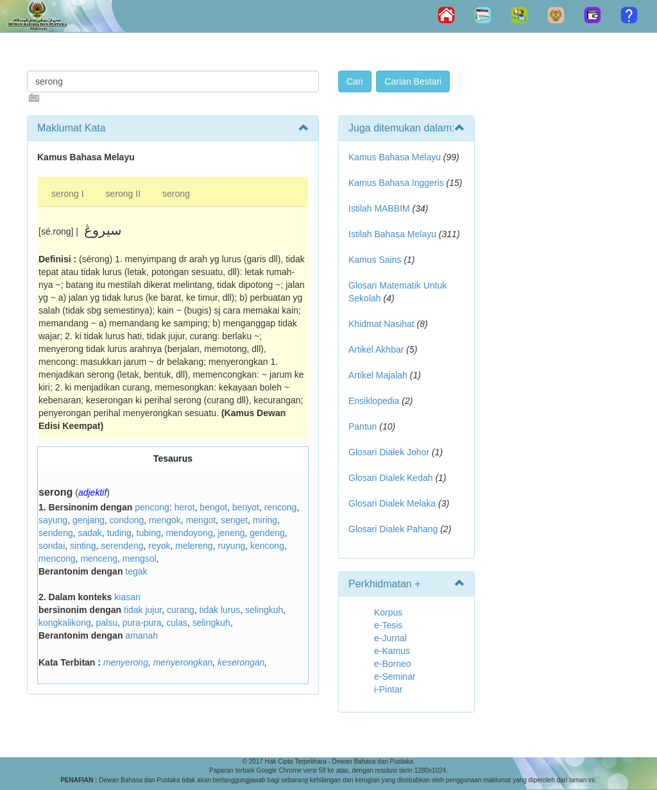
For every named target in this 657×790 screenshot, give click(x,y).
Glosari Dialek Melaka (392, 503)
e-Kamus (392, 651)
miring (265, 520)
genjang (89, 520)
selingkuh (264, 610)
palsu (106, 623)
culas (176, 623)
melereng (193, 546)
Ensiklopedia (373, 401)
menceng (98, 558)
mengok (165, 520)
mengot (201, 520)
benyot (245, 507)
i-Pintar (388, 689)
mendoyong (189, 533)
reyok (159, 546)
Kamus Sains (374, 260)
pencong (152, 507)
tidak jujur (143, 610)
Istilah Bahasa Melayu (392, 234)
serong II (123, 194)
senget (234, 520)
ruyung (231, 546)
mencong (57, 558)
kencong (267, 546)
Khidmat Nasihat (381, 324)
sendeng (55, 533)
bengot (213, 507)
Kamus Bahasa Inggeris (396, 183)
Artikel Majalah (377, 375)
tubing (149, 533)
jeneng (231, 533)
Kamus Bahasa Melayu (395, 157)
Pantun (362, 426)
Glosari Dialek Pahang (393, 529)
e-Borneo (392, 664)
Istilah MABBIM (379, 208)
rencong (280, 507)
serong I (67, 194)
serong (176, 194)
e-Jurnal (390, 638)
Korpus (388, 612)
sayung (52, 520)
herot (185, 507)
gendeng (267, 533)
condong (127, 520)
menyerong (125, 662)
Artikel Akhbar (376, 349)
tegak (136, 571)
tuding (119, 533)
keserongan (241, 662)
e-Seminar (395, 676)
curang (180, 610)
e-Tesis (388, 625)
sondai (51, 546)
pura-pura (142, 623)
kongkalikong (64, 623)
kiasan (127, 597)
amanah (141, 635)
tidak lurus (220, 610)
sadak (90, 533)
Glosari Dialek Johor (388, 452)
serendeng (122, 546)
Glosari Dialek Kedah (390, 478)
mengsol (140, 558)
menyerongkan (183, 662)
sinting (83, 546)
